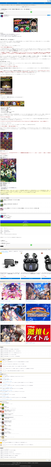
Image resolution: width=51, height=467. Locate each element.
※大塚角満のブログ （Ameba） (4, 194)
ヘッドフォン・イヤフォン (4, 251)
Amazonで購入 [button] (10, 278)
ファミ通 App (3, 1)
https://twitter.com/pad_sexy (7, 231)
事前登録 (23, 6)
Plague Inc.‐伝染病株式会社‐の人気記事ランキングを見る (6, 390)
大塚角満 (6, 241)
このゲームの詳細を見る (7, 217)
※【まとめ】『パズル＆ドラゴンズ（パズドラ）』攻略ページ (8, 35)
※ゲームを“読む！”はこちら (4, 193)
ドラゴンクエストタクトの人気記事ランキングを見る (6, 399)
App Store (25, 221)
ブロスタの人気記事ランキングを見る (4, 396)
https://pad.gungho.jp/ (6, 230)
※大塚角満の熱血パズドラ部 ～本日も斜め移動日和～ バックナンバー (10, 34)
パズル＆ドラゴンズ (3, 241)
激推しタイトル (27, 6)
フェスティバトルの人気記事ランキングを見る (5, 384)
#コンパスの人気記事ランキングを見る (5, 378)
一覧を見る (49, 249)
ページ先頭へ (48, 460)
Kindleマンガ (10, 251)
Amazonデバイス (16, 251)
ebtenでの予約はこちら (4, 188)
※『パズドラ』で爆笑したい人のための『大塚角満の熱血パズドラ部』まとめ (10, 36)
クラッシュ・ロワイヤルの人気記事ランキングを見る (6, 381)
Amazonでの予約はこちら (4, 187)
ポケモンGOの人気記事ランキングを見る (5, 393)
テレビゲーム (21, 251)
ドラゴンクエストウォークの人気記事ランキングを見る (6, 387)
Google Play (25, 225)
